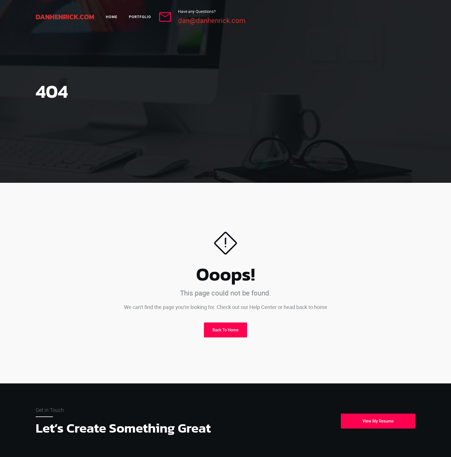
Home (111, 17)
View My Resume (378, 421)
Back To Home (226, 330)
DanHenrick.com (65, 17)
